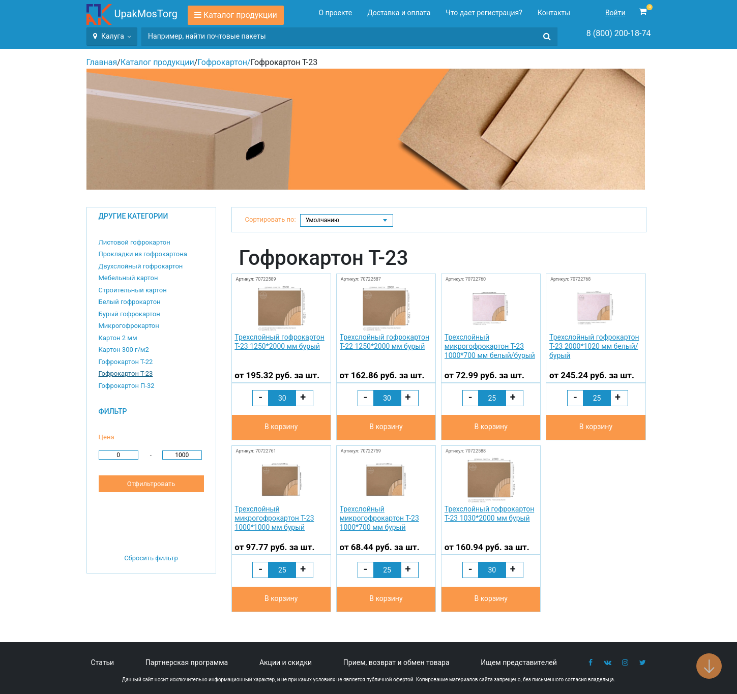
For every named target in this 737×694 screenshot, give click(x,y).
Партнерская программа (186, 662)
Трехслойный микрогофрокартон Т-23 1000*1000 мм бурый (274, 518)
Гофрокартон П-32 (127, 385)
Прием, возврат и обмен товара (396, 662)
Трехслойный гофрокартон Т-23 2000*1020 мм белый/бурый (594, 346)
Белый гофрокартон (130, 302)
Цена (106, 437)
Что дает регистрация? (484, 13)
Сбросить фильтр (151, 558)
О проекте (335, 13)
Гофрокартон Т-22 (126, 362)
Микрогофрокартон (129, 325)
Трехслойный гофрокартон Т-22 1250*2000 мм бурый (384, 341)
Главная (101, 62)
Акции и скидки (285, 662)
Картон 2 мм (118, 338)
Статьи (102, 662)
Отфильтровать (151, 484)
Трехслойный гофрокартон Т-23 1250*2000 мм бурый (279, 341)
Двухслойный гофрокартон (141, 266)
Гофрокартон (222, 62)
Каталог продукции (240, 15)
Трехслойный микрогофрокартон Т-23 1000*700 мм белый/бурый (490, 346)
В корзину (281, 427)
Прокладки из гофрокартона (143, 254)
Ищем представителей (519, 662)
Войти (615, 13)
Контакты (554, 13)
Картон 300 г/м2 (124, 349)
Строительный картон (133, 290)
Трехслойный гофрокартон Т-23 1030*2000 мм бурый (489, 513)
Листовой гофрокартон (134, 242)
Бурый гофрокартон (129, 314)
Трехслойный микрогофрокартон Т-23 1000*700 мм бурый (379, 518)
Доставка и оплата (398, 13)
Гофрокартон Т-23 (126, 373)
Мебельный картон (128, 278)
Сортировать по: (270, 219)
